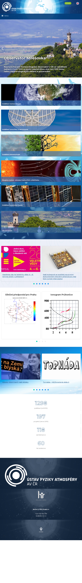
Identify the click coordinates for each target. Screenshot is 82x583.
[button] (34, 327)
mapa (41, 574)
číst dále (10, 82)
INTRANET (68, 3)
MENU (5, 16)
